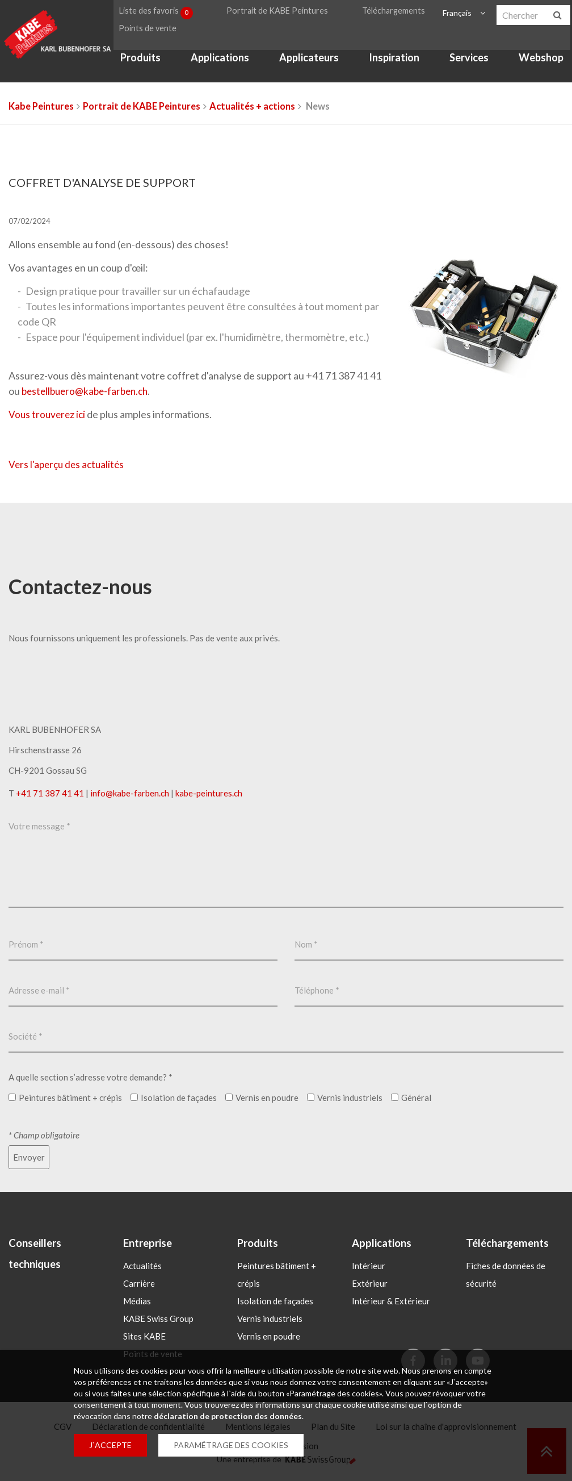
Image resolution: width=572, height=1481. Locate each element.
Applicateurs (306, 67)
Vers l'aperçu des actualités (69, 464)
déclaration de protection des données (228, 1416)
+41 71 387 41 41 (50, 793)
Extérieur (370, 1284)
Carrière (139, 1284)
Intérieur (368, 1266)
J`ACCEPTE (110, 1445)
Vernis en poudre (268, 1337)
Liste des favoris (153, 13)
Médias (137, 1301)
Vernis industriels (269, 1319)
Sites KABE (144, 1337)
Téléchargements (393, 13)
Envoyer (29, 1157)
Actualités (142, 1266)
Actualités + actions (252, 106)
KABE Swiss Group (158, 1319)
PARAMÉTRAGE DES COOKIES (231, 1445)
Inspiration (392, 67)
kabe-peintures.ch (208, 793)
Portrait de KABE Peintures (276, 13)
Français (455, 13)
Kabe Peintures (41, 106)
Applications (216, 67)
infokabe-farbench (129, 793)
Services (467, 67)
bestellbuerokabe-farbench (88, 391)
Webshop (541, 67)
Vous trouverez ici (48, 414)
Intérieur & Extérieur (391, 1301)
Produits (136, 67)
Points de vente (141, 35)
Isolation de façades (275, 1301)
